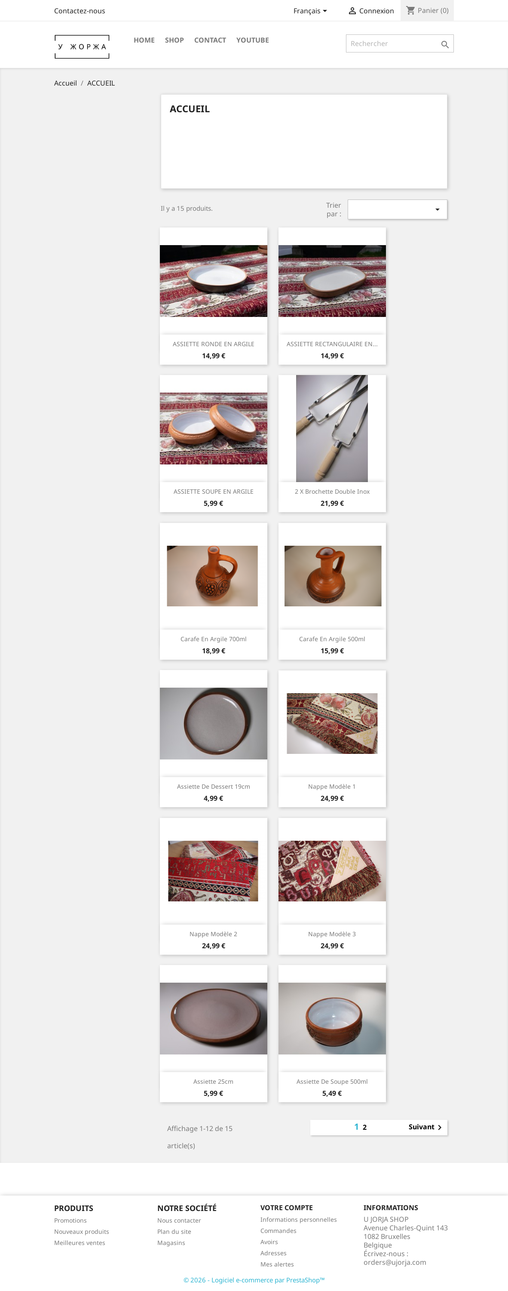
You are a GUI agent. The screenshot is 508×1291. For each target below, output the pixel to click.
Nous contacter (179, 1220)
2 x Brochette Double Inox (332, 491)
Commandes (278, 1230)
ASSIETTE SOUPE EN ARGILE (214, 491)
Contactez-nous (79, 10)
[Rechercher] (400, 43)
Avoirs (269, 1242)
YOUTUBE (252, 40)
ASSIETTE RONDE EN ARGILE (213, 344)
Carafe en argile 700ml (214, 639)
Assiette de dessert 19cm (213, 786)
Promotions (70, 1220)
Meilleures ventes (79, 1243)
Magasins (171, 1243)
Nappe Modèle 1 (332, 786)
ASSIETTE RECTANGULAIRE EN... (332, 344)
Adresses (273, 1253)
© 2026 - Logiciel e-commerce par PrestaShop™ (254, 1280)
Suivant (427, 1127)
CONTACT (210, 40)
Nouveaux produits (81, 1231)
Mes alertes (277, 1264)
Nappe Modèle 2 (213, 934)
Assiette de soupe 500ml (332, 1081)
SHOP (174, 40)
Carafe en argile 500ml (332, 639)
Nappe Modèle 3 (332, 934)
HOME (144, 40)
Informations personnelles (298, 1219)
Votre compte (286, 1207)
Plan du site (174, 1231)
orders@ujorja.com (395, 1262)
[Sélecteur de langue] (312, 11)
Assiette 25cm (213, 1081)
